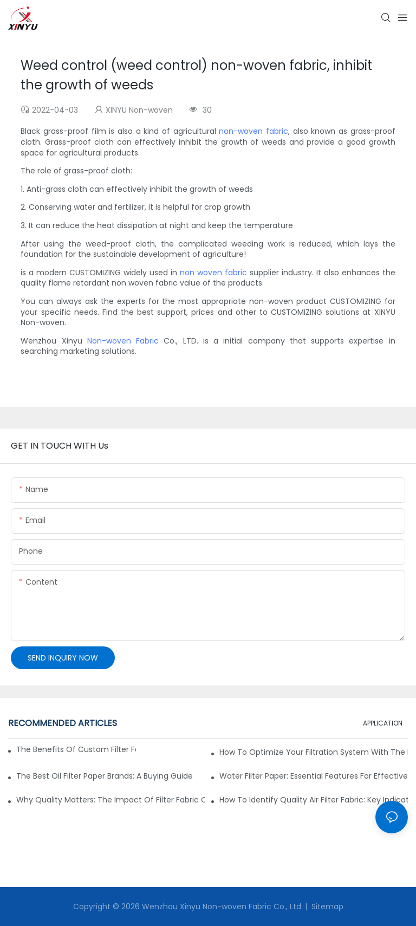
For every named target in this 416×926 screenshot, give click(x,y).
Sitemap (326, 906)
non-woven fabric (253, 131)
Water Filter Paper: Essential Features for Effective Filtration (313, 775)
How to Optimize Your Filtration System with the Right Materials (313, 752)
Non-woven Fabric (123, 340)
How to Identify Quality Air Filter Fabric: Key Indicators (313, 799)
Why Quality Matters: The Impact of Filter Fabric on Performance (110, 799)
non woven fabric (213, 272)
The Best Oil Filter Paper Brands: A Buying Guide (104, 775)
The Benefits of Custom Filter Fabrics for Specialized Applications (76, 749)
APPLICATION (382, 723)
